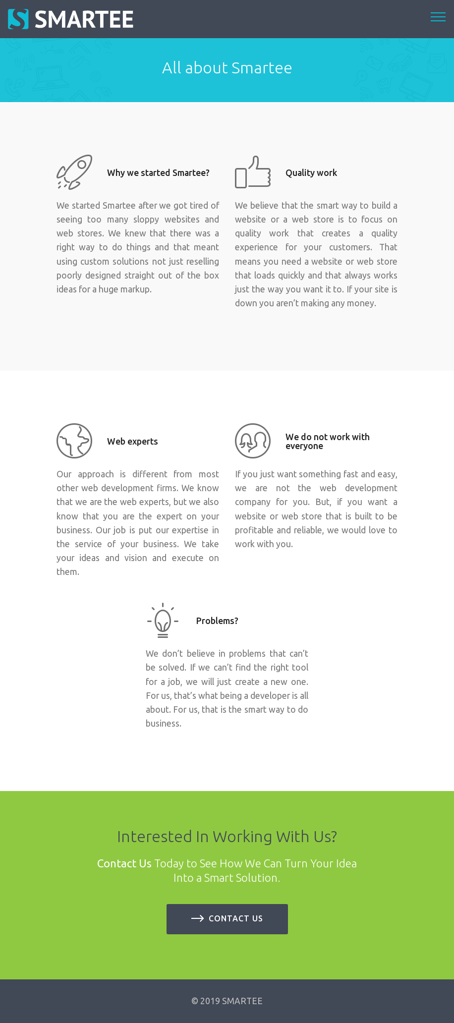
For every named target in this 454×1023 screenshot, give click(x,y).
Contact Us (124, 863)
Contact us (227, 918)
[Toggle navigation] (438, 16)
